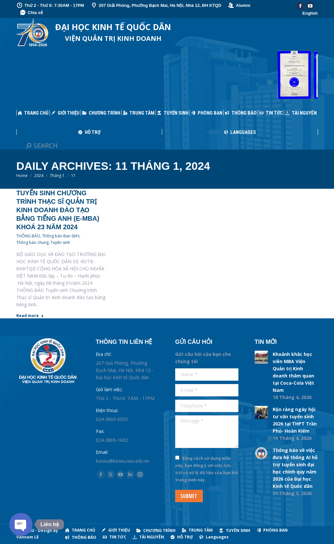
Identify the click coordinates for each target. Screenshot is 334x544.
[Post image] (261, 357)
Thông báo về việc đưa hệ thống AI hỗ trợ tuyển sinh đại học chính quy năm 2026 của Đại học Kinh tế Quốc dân (295, 468)
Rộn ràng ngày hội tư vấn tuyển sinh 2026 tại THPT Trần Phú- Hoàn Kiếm (295, 420)
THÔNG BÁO (28, 236)
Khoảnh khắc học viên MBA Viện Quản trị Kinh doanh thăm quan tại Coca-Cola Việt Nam (293, 372)
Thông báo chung (32, 242)
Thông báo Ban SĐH (60, 236)
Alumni (239, 5)
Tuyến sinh (60, 242)
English (310, 13)
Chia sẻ (31, 12)
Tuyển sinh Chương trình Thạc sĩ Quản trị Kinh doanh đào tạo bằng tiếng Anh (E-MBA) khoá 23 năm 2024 (57, 210)
